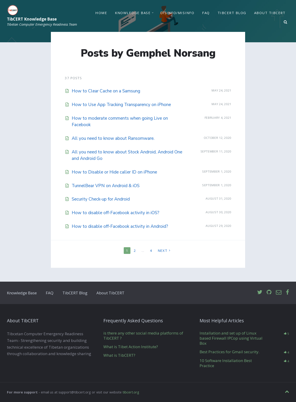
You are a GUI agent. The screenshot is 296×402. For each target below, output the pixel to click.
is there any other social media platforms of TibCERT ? (143, 335)
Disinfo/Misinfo (177, 12)
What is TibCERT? (119, 355)
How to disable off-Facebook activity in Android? (120, 226)
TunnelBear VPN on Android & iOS (105, 186)
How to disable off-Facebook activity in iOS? (115, 213)
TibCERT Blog (232, 12)
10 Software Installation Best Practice (226, 363)
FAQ (206, 12)
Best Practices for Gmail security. (229, 351)
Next (162, 250)
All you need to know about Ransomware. (113, 138)
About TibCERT (270, 12)
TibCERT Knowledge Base (32, 19)
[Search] (285, 22)
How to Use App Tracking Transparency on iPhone (121, 105)
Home (101, 12)
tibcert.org (131, 392)
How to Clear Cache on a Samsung (106, 91)
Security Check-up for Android (101, 199)
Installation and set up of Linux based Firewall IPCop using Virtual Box (231, 338)
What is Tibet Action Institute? (130, 346)
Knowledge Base (133, 12)
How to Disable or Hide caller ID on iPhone (114, 172)
